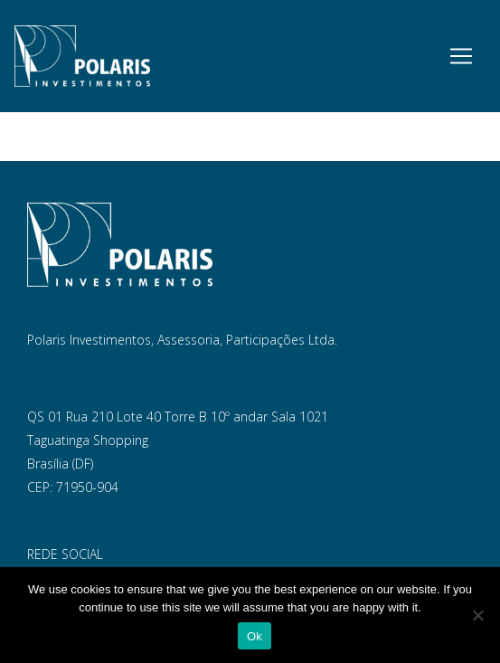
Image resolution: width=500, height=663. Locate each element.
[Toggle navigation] (461, 56)
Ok (254, 636)
